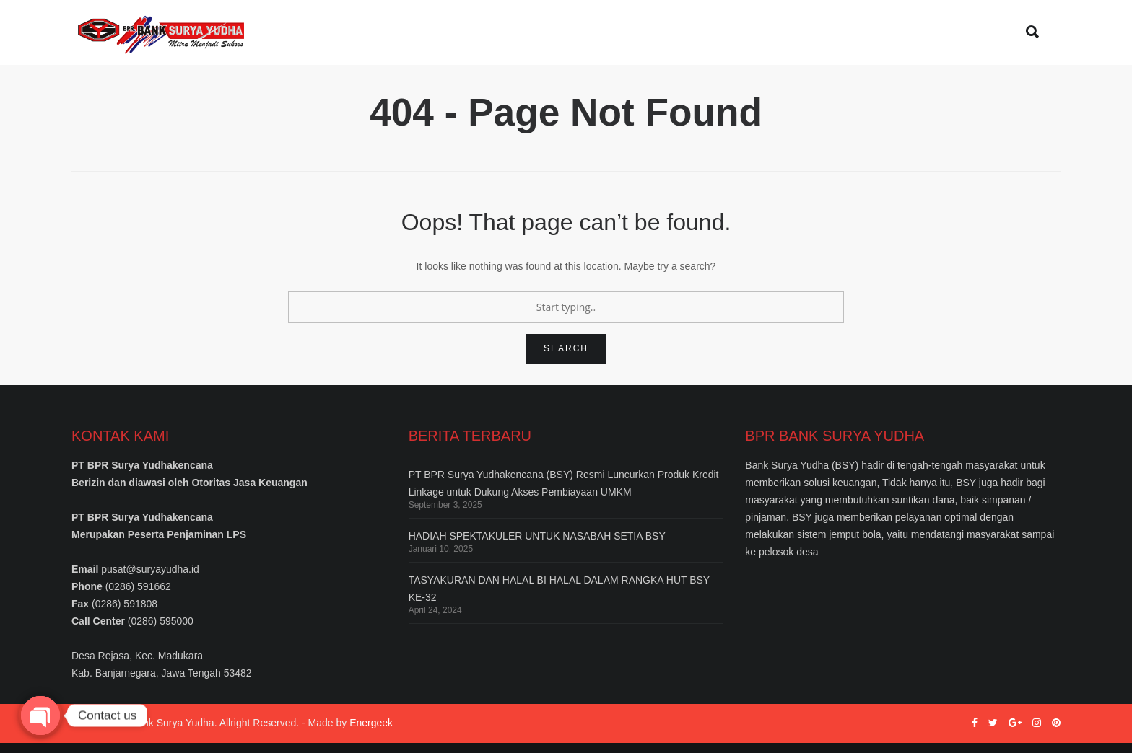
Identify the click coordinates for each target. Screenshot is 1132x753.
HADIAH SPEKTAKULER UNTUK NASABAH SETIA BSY (537, 546)
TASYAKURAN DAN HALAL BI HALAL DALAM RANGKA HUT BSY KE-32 (559, 598)
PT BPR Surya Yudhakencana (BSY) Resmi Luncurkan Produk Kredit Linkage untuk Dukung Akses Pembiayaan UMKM (564, 493)
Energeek (371, 733)
